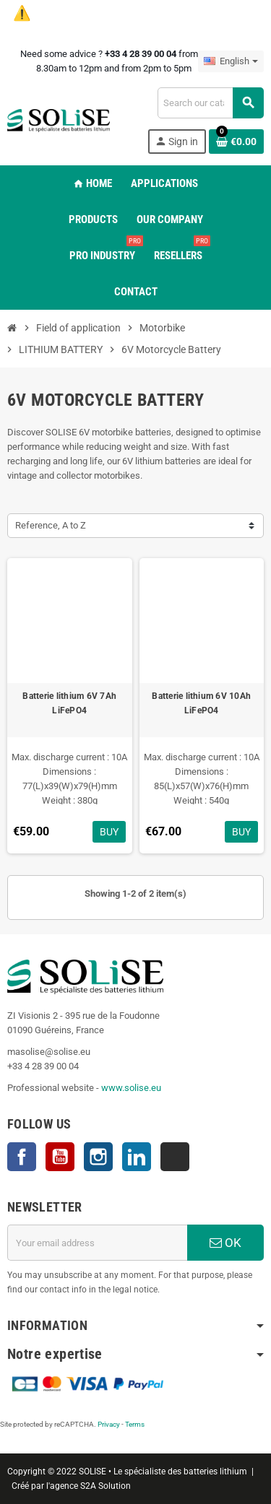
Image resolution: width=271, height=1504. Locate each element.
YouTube (60, 1156)
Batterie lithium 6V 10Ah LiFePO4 (201, 703)
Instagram (98, 1156)
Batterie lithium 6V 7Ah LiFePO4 (69, 703)
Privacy (109, 1424)
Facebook (21, 1156)
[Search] (210, 102)
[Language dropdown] (231, 61)
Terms (135, 1424)
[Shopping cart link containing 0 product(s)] (236, 141)
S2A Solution (105, 1486)
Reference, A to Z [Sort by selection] (50, 525)
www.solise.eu (131, 1087)
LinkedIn (136, 1156)
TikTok (174, 1156)
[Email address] (97, 1243)
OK (225, 1242)
